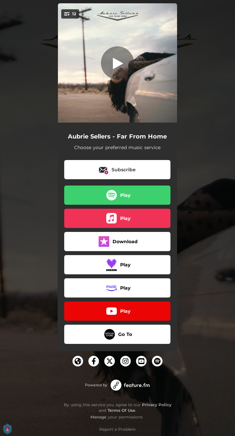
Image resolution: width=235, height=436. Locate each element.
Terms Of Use (121, 410)
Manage (98, 416)
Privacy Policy (156, 404)
